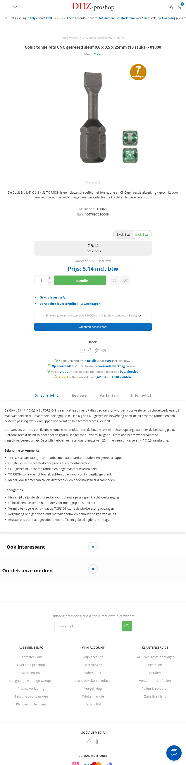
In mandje (80, 280)
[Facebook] (97, 740)
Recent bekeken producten (93, 679)
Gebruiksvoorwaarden (31, 695)
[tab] (46, 394)
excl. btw (124, 234)
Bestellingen (93, 663)
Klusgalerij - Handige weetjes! (31, 679)
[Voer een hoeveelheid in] (41, 280)
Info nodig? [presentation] (141, 394)
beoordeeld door (90, 18)
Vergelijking (93, 687)
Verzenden (127, 625)
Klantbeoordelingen (31, 703)
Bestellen (155, 663)
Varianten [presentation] (109, 394)
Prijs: (74, 268)
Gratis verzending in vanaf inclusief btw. (94, 359)
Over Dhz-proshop (31, 663)
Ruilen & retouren (155, 687)
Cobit (98, 54)
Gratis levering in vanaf (30, 18)
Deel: (93, 340)
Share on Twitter (82, 349)
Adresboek (93, 671)
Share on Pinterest (96, 349)
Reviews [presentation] (79, 394)
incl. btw (141, 234)
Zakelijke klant (155, 695)
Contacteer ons (31, 655)
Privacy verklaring (31, 687)
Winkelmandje (93, 695)
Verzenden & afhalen (155, 679)
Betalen (155, 671)
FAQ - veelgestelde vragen (155, 655)
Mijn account (93, 655)
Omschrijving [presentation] (46, 394)
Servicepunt (31, 671)
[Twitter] (88, 740)
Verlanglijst (93, 703)
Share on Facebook (89, 349)
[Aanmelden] (88, 625)
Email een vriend (103, 350)
